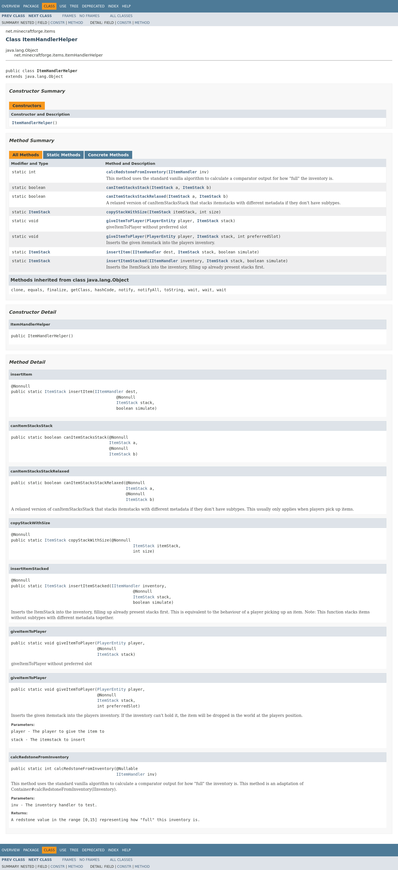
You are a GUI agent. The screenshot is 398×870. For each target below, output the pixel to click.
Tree (74, 6)
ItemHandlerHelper (32, 122)
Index (113, 6)
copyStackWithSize (126, 212)
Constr (57, 23)
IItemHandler (182, 172)
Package (31, 6)
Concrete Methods (108, 155)
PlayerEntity (161, 220)
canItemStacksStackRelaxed (136, 196)
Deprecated (93, 6)
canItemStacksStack (127, 187)
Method (75, 23)
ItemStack (162, 187)
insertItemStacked (126, 261)
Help (126, 6)
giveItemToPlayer (125, 220)
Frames (69, 16)
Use (63, 6)
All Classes (121, 16)
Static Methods (63, 155)
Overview (11, 6)
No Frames (89, 16)
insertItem (118, 252)
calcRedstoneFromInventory (136, 172)
